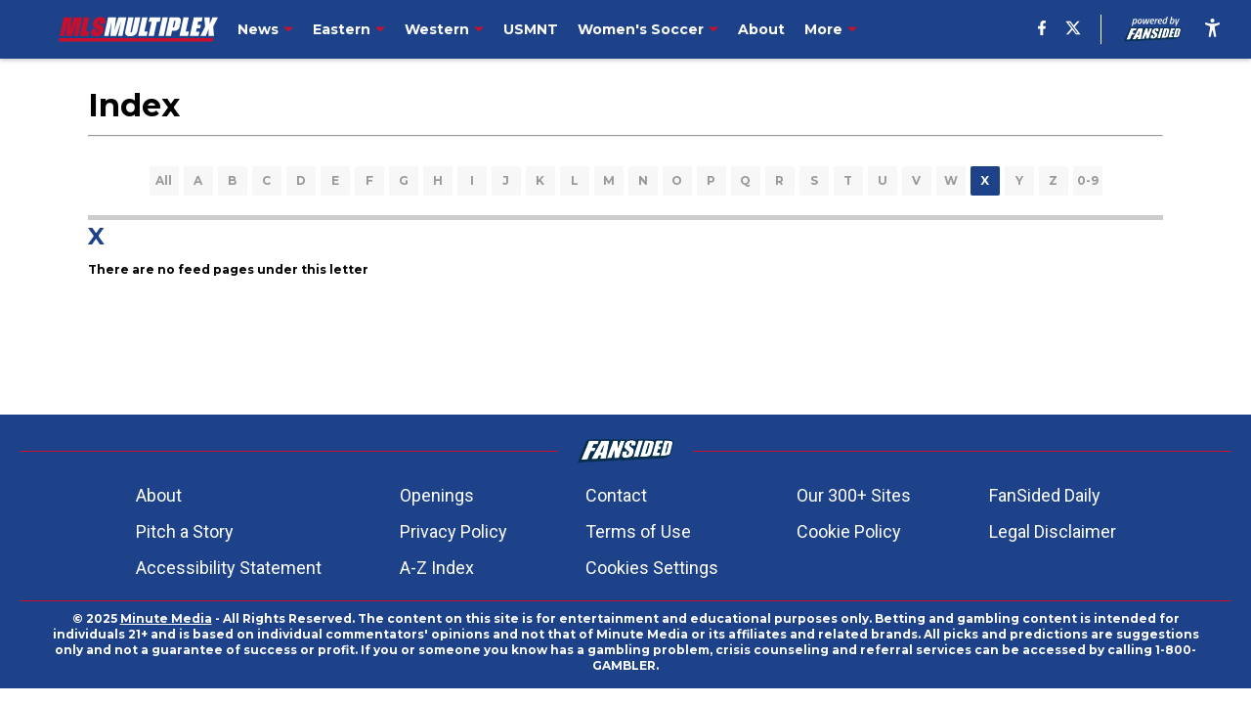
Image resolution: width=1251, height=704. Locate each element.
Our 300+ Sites (854, 495)
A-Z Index (437, 567)
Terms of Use (638, 531)
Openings (437, 495)
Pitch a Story (185, 531)
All (163, 180)
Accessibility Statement (229, 567)
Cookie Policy (849, 531)
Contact (616, 495)
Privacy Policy (453, 531)
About (159, 495)
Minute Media (166, 618)
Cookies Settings (651, 567)
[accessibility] (1212, 29)
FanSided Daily (1044, 495)
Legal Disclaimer (1052, 531)
